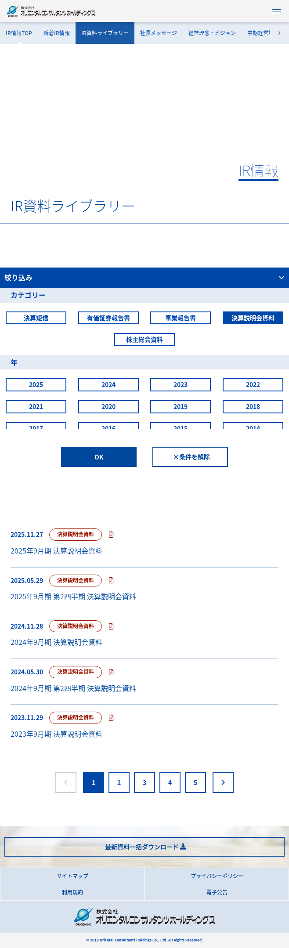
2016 (108, 428)
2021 (36, 406)
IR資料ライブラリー (105, 33)
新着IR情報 (56, 33)
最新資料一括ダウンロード (142, 846)
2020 (108, 406)
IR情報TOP (19, 33)
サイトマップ (72, 876)
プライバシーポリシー (217, 876)
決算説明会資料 (253, 317)
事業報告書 (180, 317)
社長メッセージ (158, 33)
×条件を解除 (191, 456)
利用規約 (72, 892)
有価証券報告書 (108, 317)
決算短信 (36, 317)
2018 (253, 406)
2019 (180, 406)
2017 (36, 428)
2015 (180, 428)
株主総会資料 (144, 339)
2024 (108, 384)
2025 (36, 384)
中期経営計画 (263, 33)
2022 (253, 384)
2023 (180, 384)
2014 (253, 428)
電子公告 (217, 892)
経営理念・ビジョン (212, 33)
